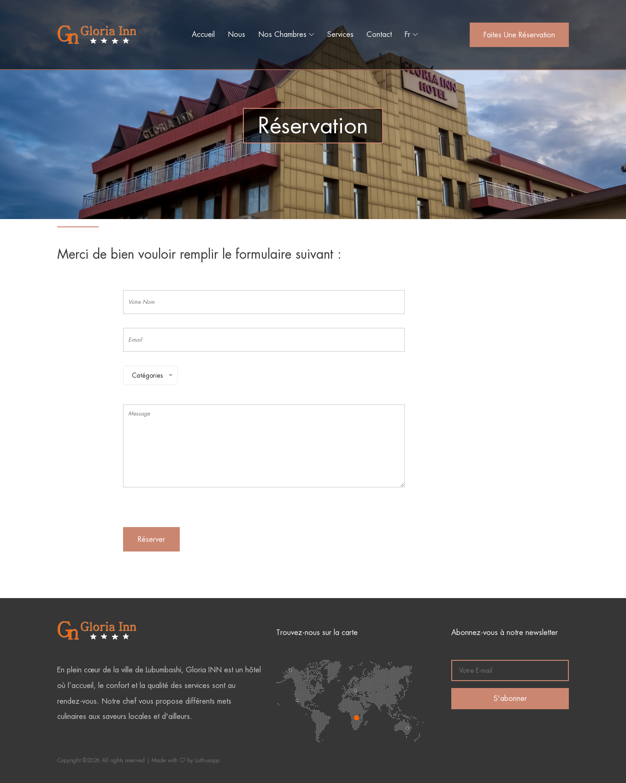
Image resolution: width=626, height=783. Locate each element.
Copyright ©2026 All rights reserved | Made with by (126, 760)
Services (340, 34)
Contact (379, 34)
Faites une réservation (519, 35)
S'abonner (510, 698)
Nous (236, 34)
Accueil (203, 34)
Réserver (151, 539)
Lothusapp (207, 760)
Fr (407, 34)
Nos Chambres (282, 34)
